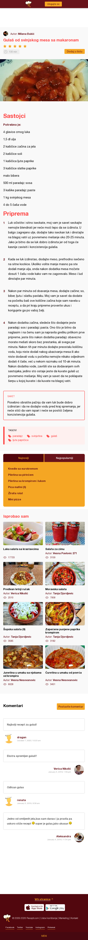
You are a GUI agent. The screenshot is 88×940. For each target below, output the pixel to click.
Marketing (64, 918)
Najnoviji (23, 457)
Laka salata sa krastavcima (23, 540)
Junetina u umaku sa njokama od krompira (23, 665)
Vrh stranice (42, 899)
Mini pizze (14, 499)
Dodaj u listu (74, 51)
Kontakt (74, 918)
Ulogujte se (53, 4)
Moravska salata (65, 580)
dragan (21, 737)
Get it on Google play (55, 907)
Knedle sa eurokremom (23, 468)
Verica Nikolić (62, 768)
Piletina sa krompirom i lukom (27, 480)
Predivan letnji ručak (23, 580)
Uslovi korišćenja (49, 918)
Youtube (29, 927)
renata (21, 800)
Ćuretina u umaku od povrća (65, 665)
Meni (44, 936)
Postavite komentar (70, 706)
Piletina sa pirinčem (20, 474)
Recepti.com (7, 918)
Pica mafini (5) (17, 487)
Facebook (10, 927)
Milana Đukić (26, 33)
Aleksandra (63, 836)
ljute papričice (21, 440)
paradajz (18, 435)
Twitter (20, 927)
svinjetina (36, 435)
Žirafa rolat (15, 493)
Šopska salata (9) (23, 622)
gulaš (54, 435)
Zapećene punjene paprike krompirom (65, 622)
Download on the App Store (34, 907)
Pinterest (51, 927)
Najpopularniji (64, 457)
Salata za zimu (65, 540)
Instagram (40, 927)
